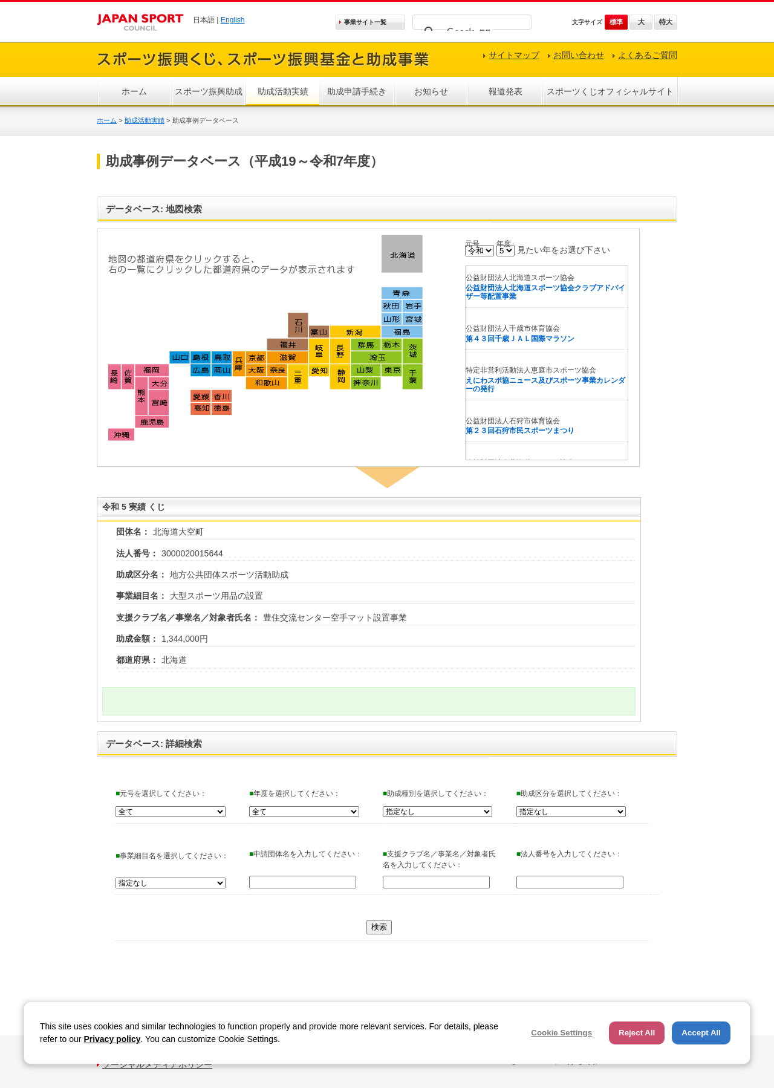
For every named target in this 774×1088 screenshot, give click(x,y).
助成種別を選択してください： (436, 793)
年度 (503, 243)
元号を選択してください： (161, 793)
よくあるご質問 (647, 55)
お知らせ (431, 91)
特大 (665, 21)
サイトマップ (514, 55)
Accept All (701, 1032)
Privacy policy (111, 1039)
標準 (616, 21)
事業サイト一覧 (365, 22)
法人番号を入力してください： (569, 854)
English (233, 20)
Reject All (637, 1032)
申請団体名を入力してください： (305, 854)
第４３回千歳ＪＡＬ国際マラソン (520, 338)
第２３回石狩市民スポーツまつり (520, 430)
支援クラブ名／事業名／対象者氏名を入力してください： (439, 859)
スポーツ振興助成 (208, 91)
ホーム (134, 91)
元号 (472, 243)
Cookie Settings (561, 1032)
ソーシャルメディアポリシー (157, 1064)
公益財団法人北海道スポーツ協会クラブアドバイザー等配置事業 (545, 292)
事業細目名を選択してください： (172, 856)
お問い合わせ (578, 55)
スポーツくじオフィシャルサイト (610, 91)
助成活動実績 (283, 91)
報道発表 (505, 91)
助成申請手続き (356, 91)
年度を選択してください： (294, 793)
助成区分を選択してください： (569, 793)
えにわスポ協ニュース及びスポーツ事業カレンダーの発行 (545, 385)
